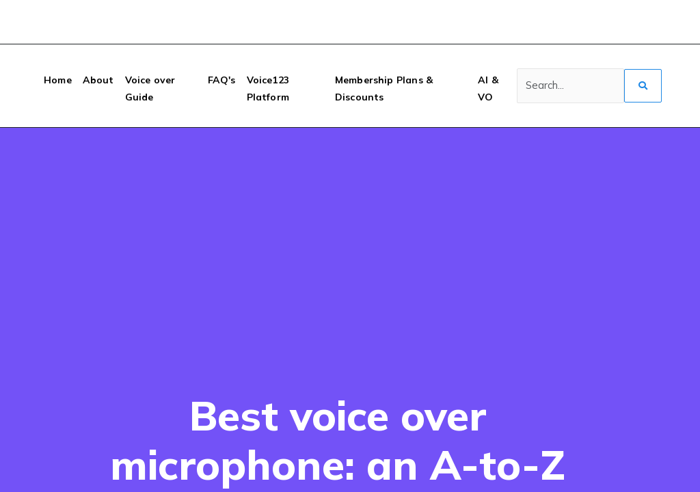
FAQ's (222, 80)
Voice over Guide (150, 88)
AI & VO (488, 88)
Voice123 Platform (268, 88)
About (98, 80)
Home (58, 80)
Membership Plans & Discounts (384, 88)
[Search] (570, 86)
